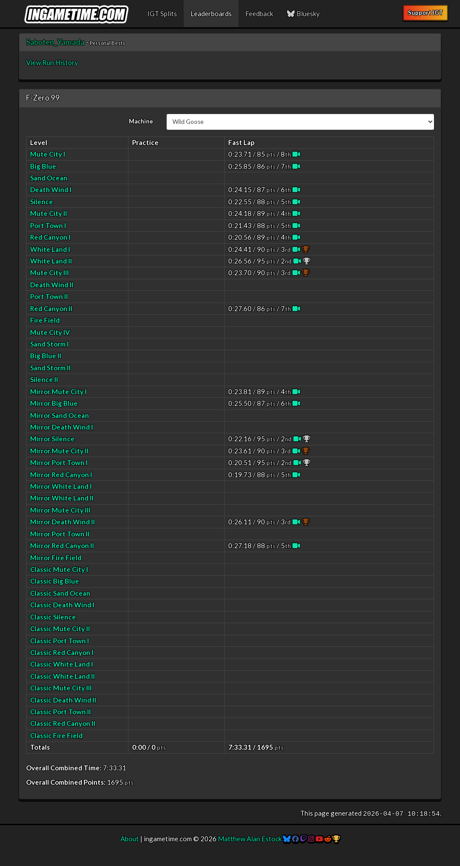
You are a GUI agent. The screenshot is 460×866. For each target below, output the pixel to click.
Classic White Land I (61, 664)
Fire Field (45, 320)
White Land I (50, 249)
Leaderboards (211, 13)
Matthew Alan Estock (250, 839)
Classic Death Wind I (62, 605)
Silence (41, 202)
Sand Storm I (49, 344)
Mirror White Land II (61, 498)
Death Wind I (50, 189)
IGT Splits (162, 13)
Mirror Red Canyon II (62, 545)
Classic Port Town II (60, 712)
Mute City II (48, 213)
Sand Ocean (48, 178)
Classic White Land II (62, 676)
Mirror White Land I (61, 486)
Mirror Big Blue (54, 403)
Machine (141, 121)
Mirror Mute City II (59, 451)
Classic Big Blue (54, 581)
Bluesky (303, 13)
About (129, 839)
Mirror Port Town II (59, 534)
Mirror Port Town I (59, 462)
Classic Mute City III (61, 688)
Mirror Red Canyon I (61, 474)
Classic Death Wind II (63, 700)
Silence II (44, 379)
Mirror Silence (52, 439)
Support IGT (425, 12)
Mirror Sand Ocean (59, 415)
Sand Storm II (50, 368)
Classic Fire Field (56, 735)
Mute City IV (50, 332)
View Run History (52, 62)
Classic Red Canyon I (61, 652)
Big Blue (43, 166)
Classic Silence (53, 617)
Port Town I (48, 225)
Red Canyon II (51, 308)
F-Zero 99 (43, 97)
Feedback (259, 13)
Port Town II (49, 296)
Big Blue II (45, 356)
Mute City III (49, 272)
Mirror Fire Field (55, 558)
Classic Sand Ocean (60, 593)
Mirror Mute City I (58, 391)
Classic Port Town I (59, 641)
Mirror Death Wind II (62, 522)
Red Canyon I (50, 237)
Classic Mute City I (59, 569)
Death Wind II (51, 285)
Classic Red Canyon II (62, 723)
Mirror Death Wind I (61, 427)
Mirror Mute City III (60, 510)
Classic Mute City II (60, 628)
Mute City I (47, 154)
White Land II (51, 261)
